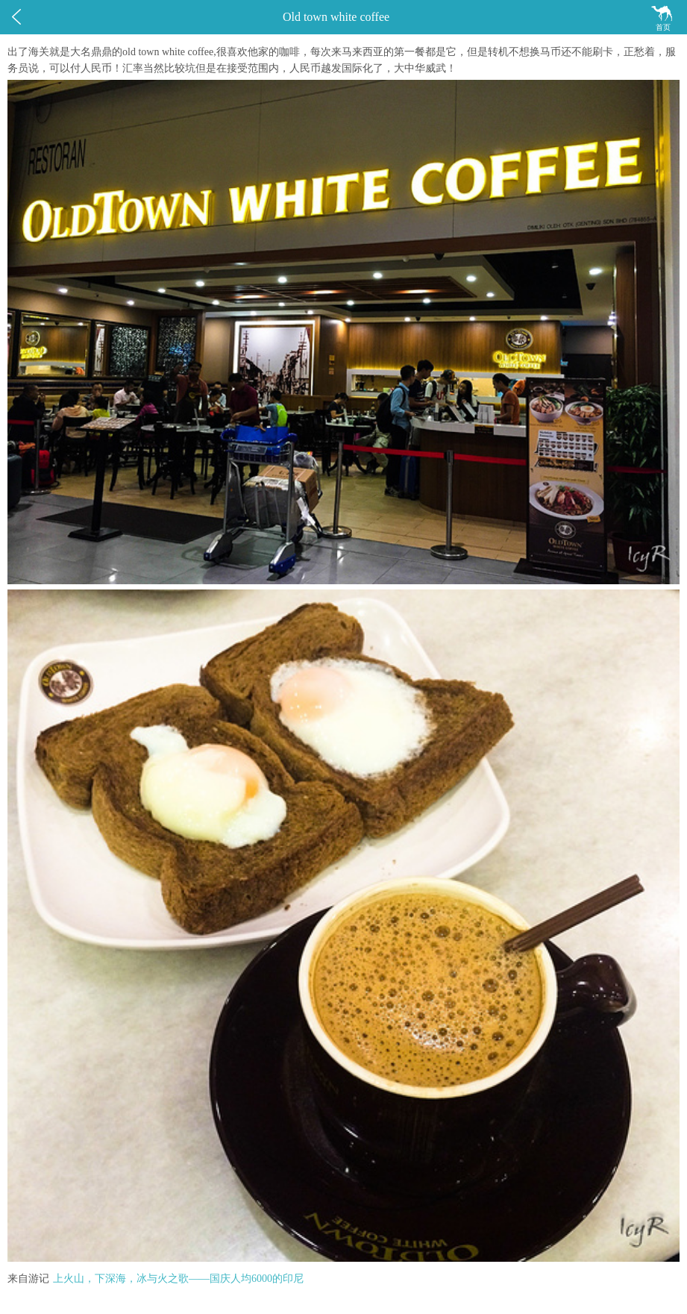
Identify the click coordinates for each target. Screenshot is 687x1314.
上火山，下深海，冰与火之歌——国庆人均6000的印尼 (178, 1278)
